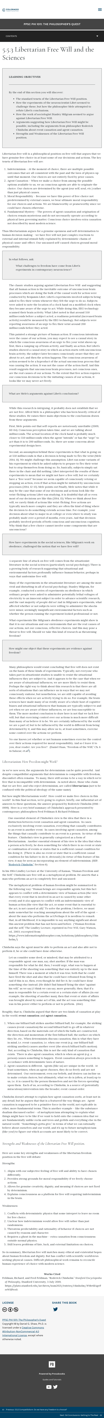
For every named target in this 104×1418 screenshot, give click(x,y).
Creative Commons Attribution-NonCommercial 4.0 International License (23, 1331)
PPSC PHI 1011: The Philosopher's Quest (52, 24)
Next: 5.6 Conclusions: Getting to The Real (81, 1415)
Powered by (52, 1373)
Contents (52, 36)
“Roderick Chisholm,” (21, 864)
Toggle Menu (100, 10)
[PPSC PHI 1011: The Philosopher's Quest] (10, 9)
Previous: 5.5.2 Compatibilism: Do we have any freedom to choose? (34, 1409)
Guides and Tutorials (52, 1379)
